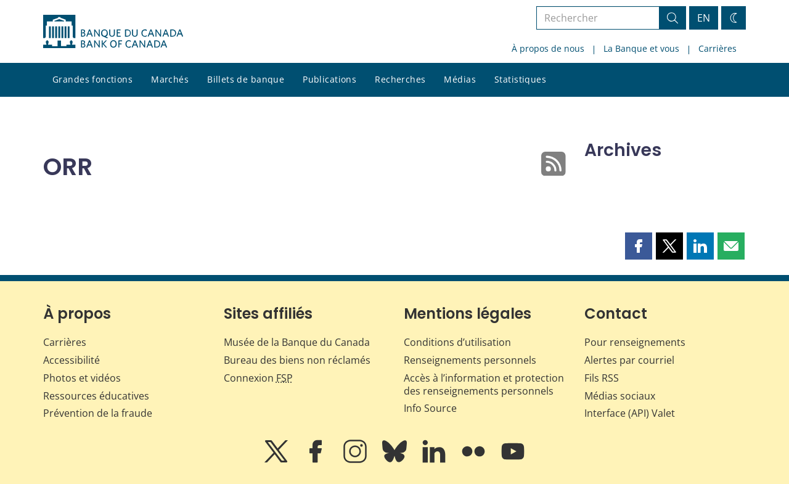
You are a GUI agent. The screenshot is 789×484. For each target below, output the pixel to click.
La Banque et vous (641, 48)
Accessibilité (71, 360)
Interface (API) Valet (629, 413)
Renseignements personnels (470, 360)
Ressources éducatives (96, 396)
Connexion (258, 378)
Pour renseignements (634, 342)
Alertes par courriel (629, 360)
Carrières (717, 48)
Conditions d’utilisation (457, 342)
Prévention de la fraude (97, 413)
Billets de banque (245, 79)
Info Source (430, 408)
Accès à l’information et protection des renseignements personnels (484, 384)
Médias (460, 79)
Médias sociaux (619, 396)
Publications (329, 79)
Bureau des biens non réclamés (297, 360)
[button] (638, 246)
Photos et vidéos (82, 378)
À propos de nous (548, 48)
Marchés (170, 79)
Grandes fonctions (92, 79)
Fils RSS (601, 378)
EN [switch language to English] (703, 18)
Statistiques (520, 79)
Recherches (400, 79)
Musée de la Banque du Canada (297, 342)
